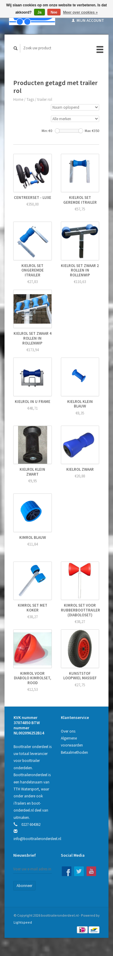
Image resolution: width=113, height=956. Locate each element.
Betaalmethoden (74, 752)
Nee (54, 12)
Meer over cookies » (80, 12)
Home (18, 99)
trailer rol (44, 99)
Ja (39, 12)
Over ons (68, 731)
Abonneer (24, 885)
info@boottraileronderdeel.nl (37, 838)
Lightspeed (23, 922)
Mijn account (88, 20)
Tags (30, 99)
